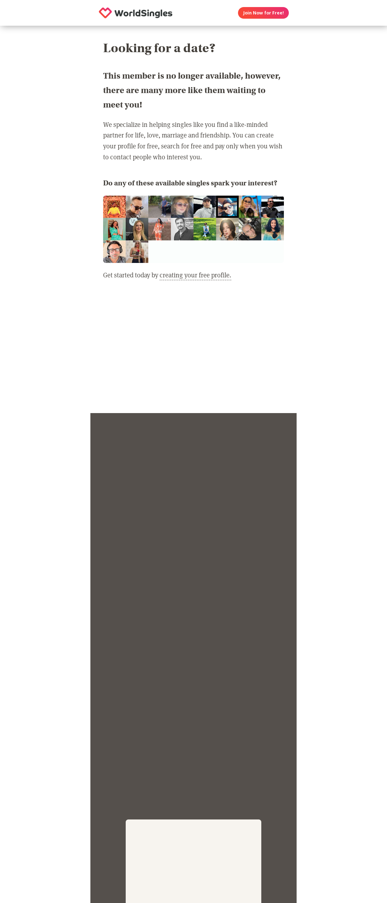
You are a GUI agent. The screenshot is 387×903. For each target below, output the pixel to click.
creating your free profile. (195, 274)
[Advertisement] (193, 350)
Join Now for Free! (263, 13)
